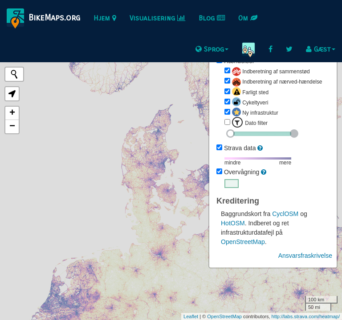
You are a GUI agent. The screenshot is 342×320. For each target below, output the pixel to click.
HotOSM (233, 223)
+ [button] (12, 113)
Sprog (211, 49)
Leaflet (190, 316)
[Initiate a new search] (14, 74)
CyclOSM (285, 213)
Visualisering (157, 18)
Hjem (105, 18)
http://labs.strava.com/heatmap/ (306, 316)
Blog (212, 18)
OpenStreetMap (243, 241)
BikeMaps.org (43, 18)
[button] (12, 93)
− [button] (12, 126)
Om (247, 18)
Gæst (320, 49)
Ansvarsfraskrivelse (305, 255)
